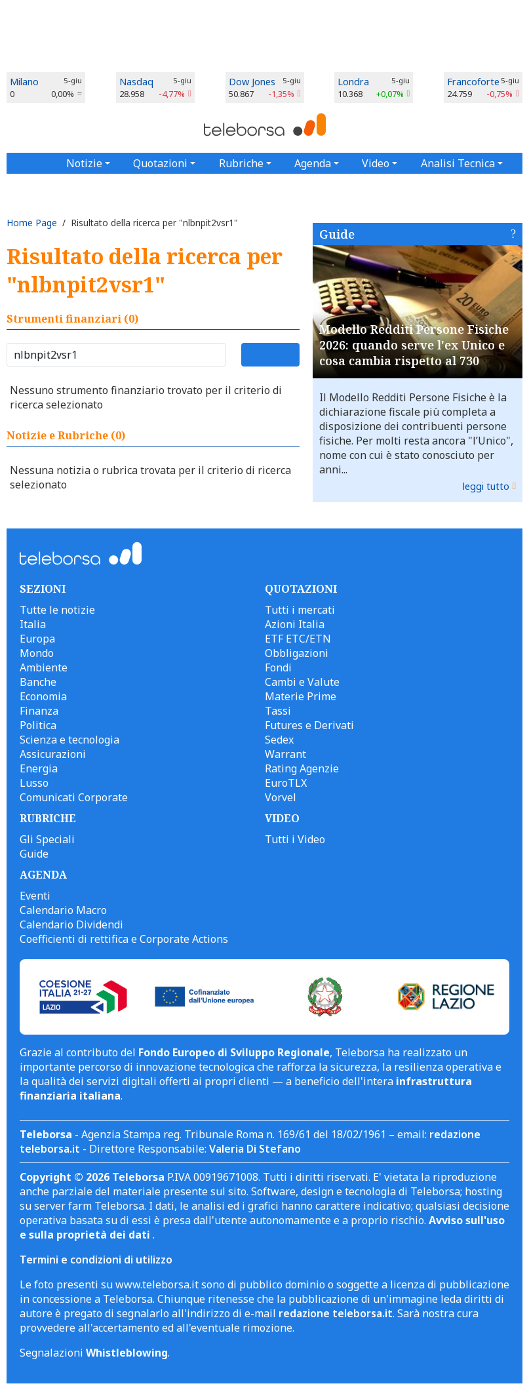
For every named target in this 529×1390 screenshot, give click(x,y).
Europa (37, 638)
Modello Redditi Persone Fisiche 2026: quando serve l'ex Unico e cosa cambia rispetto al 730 (414, 344)
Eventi (35, 895)
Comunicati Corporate (74, 797)
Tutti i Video (295, 839)
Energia (39, 768)
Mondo (37, 653)
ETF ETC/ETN (298, 638)
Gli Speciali (47, 839)
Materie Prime (300, 696)
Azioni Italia (294, 624)
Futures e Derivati (309, 725)
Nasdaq (136, 81)
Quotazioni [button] (160, 163)
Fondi (278, 667)
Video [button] (375, 163)
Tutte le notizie (57, 610)
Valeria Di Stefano (255, 1149)
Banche (38, 682)
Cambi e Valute (302, 682)
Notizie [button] (84, 163)
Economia (43, 696)
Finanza (39, 711)
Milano (24, 81)
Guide (337, 234)
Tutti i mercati (300, 610)
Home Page (32, 222)
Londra (353, 81)
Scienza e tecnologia (69, 739)
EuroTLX (286, 783)
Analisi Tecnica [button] (458, 163)
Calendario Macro (63, 910)
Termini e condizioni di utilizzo (96, 1259)
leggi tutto (486, 486)
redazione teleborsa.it (336, 1313)
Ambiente (44, 667)
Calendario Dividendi (71, 924)
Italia (33, 624)
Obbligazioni (296, 653)
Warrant (285, 754)
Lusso (34, 783)
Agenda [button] (312, 163)
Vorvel (280, 797)
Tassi (278, 711)
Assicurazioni (53, 754)
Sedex (279, 739)
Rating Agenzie (302, 768)
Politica (38, 725)
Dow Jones (252, 81)
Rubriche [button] (241, 163)
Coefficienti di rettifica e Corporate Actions (124, 939)
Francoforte (473, 81)
